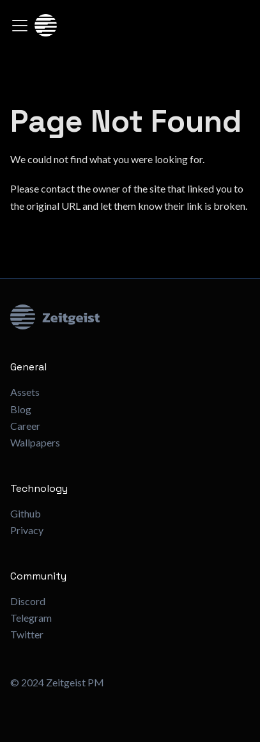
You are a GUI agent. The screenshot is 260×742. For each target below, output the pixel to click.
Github (25, 513)
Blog (20, 409)
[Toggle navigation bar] (19, 25)
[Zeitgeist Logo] (130, 317)
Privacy (26, 530)
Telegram (31, 618)
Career (25, 426)
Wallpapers (35, 442)
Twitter (26, 634)
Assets (25, 392)
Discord (27, 601)
